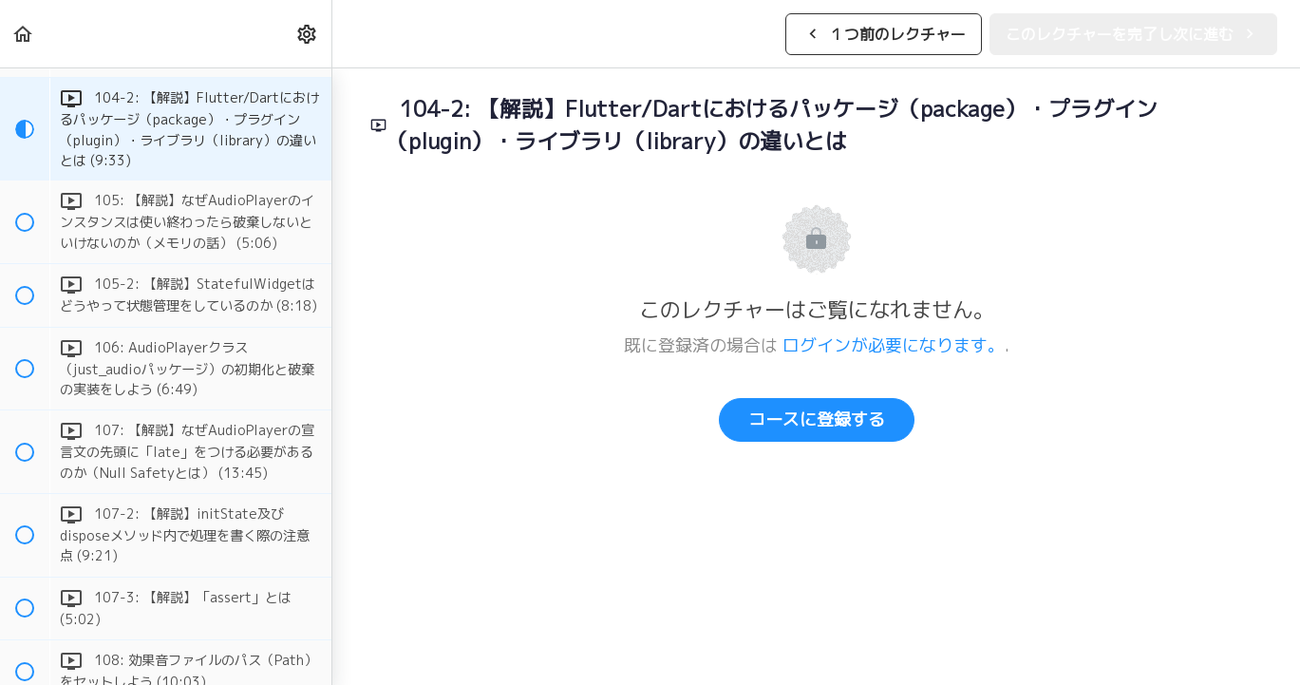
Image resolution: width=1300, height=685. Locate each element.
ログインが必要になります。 (893, 345)
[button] (23, 33)
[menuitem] (307, 33)
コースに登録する (816, 419)
